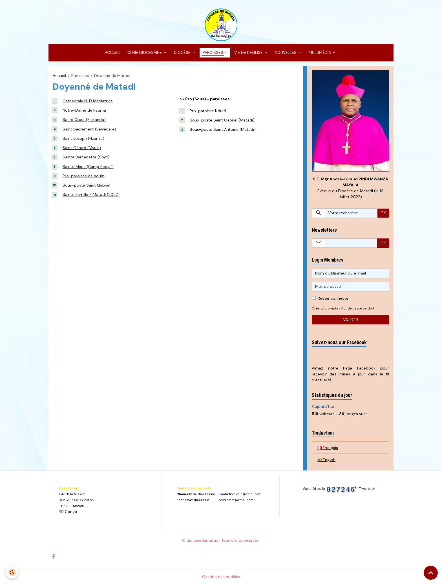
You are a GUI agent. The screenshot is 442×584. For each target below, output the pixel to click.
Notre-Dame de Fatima (84, 110)
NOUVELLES (286, 52)
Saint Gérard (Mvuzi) (82, 147)
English (326, 459)
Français (327, 447)
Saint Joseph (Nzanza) (83, 138)
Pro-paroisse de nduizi (84, 175)
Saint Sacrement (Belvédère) (89, 129)
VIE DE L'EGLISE (249, 52)
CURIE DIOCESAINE (144, 52)
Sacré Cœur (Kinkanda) (84, 119)
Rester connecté (333, 298)
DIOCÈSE (182, 52)
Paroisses (80, 75)
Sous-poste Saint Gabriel (86, 185)
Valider (350, 319)
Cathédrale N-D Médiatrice (88, 100)
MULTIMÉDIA (320, 52)
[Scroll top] (431, 573)
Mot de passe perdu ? (357, 308)
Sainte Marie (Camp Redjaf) (88, 166)
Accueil (59, 75)
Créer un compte (325, 308)
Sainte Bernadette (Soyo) (86, 157)
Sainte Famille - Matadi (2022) (91, 194)
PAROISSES (213, 52)
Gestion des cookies (221, 576)
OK (383, 212)
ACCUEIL (112, 52)
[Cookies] (12, 572)
